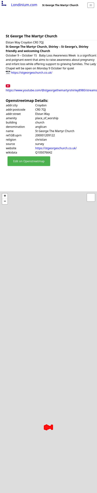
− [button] (5, 201)
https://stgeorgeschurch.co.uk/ (29, 73)
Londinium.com (19, 4)
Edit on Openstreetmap (28, 161)
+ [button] (5, 196)
